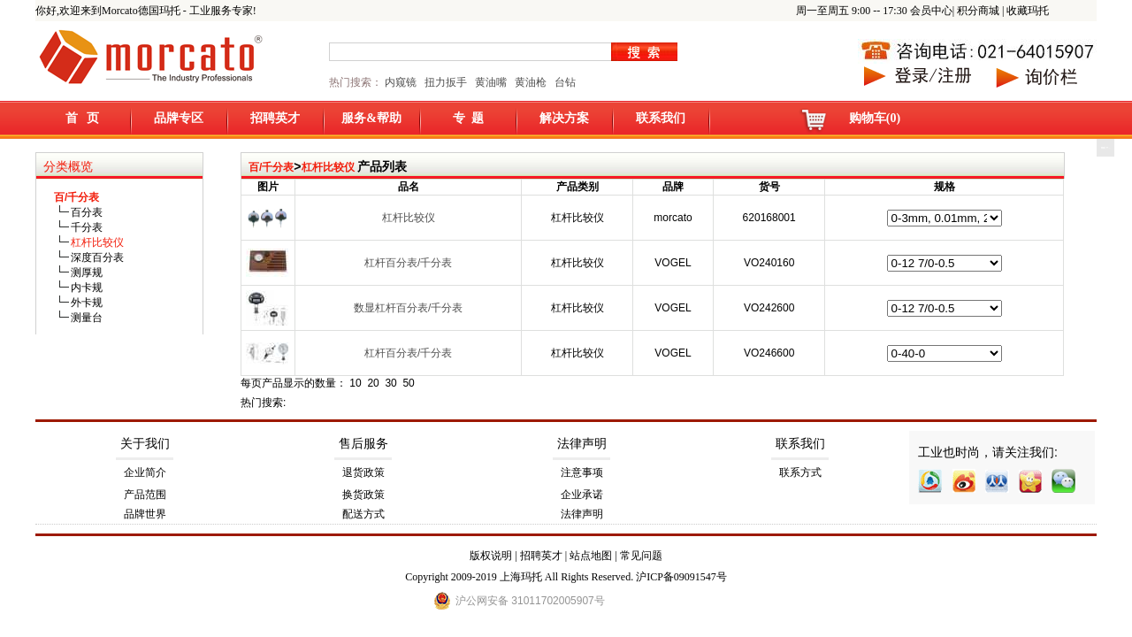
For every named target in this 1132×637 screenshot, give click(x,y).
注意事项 (582, 472)
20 (373, 383)
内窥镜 (401, 82)
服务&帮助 (371, 118)
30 (390, 383)
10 (355, 383)
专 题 (468, 118)
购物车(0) (874, 118)
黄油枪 (531, 82)
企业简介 (145, 472)
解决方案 (564, 118)
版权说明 (491, 555)
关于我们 (145, 443)
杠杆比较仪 (328, 167)
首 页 (82, 118)
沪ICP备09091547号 (681, 577)
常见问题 (641, 555)
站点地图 (591, 555)
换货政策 (363, 494)
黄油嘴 (491, 82)
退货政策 (363, 472)
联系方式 (800, 472)
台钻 (564, 82)
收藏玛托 (1027, 10)
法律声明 (582, 443)
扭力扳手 (445, 82)
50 (408, 383)
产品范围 (145, 494)
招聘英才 (275, 118)
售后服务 (363, 443)
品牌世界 (145, 514)
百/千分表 (271, 167)
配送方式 (363, 514)
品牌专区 (178, 118)
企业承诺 (582, 494)
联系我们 (660, 118)
